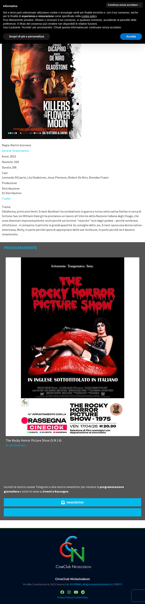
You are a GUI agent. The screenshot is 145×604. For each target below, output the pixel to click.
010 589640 (75, 584)
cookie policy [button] (88, 16)
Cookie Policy (80, 597)
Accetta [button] (131, 36)
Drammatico (21, 151)
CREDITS (117, 584)
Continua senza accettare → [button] (124, 4)
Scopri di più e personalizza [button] (26, 36)
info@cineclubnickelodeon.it (97, 584)
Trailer (6, 198)
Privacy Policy (65, 597)
